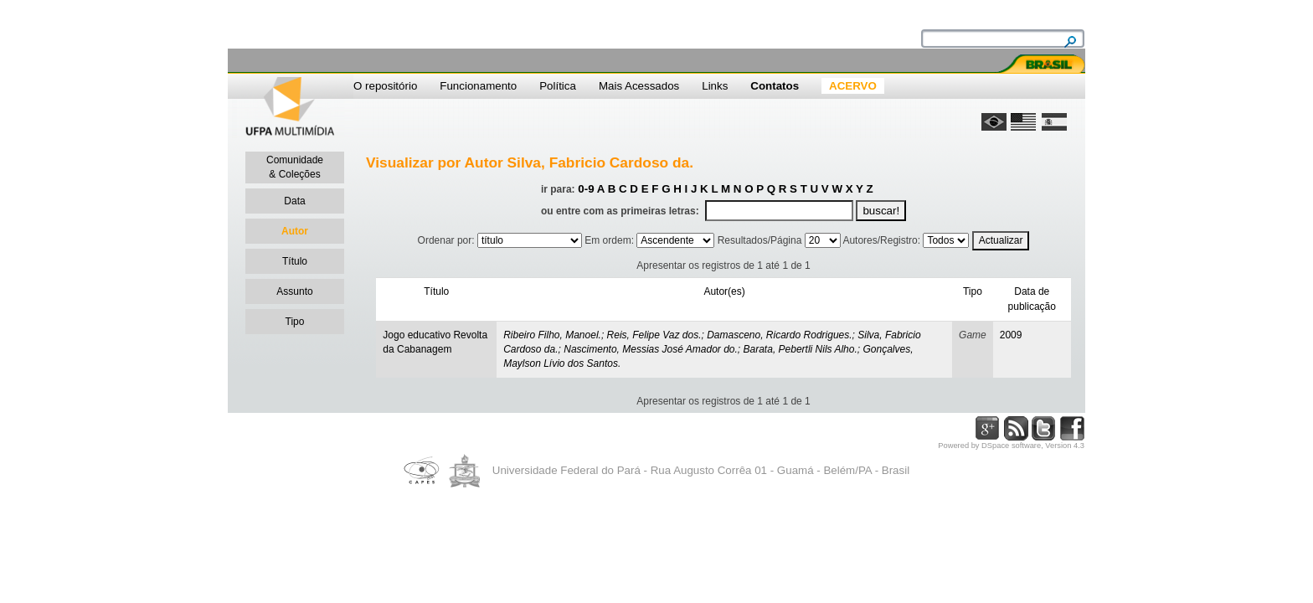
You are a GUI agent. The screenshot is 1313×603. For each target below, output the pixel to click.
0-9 (586, 189)
